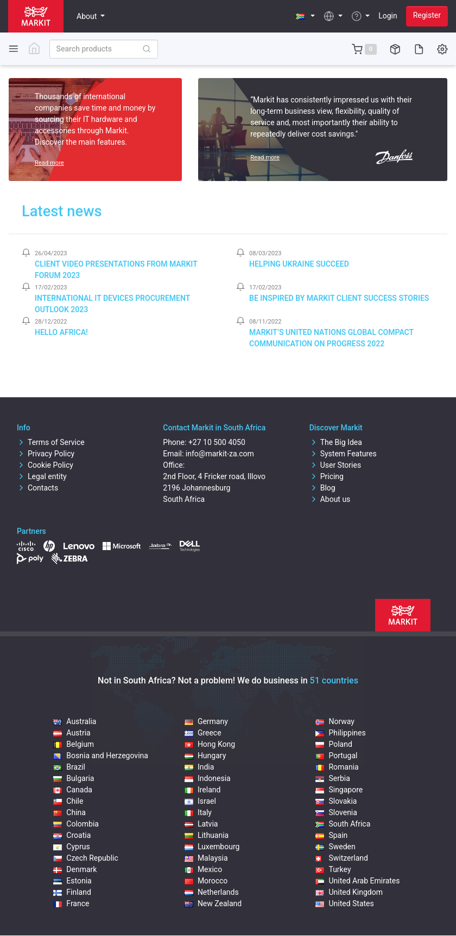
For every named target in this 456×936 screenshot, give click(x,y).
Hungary (205, 755)
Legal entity (42, 476)
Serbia (332, 778)
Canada (72, 789)
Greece (203, 732)
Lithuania (207, 835)
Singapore (339, 789)
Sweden (335, 846)
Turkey (333, 869)
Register (427, 15)
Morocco (206, 880)
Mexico (203, 869)
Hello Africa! (61, 332)
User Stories (335, 465)
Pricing (326, 476)
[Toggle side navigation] (13, 48)
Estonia (72, 880)
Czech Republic (85, 858)
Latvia (201, 823)
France (71, 903)
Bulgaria (73, 778)
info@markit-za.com (220, 453)
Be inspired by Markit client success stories (339, 298)
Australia (74, 721)
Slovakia (336, 801)
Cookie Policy (45, 465)
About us (330, 499)
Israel (200, 801)
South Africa (342, 823)
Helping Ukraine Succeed (299, 264)
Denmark (75, 869)
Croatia (72, 835)
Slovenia (336, 812)
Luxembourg (212, 846)
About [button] (88, 16)
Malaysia (206, 858)
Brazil (69, 767)
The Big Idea (335, 442)
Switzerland (341, 858)
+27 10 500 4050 (216, 442)
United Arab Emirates (357, 880)
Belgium (73, 744)
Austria (71, 732)
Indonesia (208, 778)
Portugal (336, 755)
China (69, 812)
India (199, 767)
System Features (343, 453)
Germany (206, 721)
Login (387, 15)
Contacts (37, 487)
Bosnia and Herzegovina (100, 755)
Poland (333, 744)
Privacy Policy (45, 453)
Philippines (340, 732)
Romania (336, 767)
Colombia (76, 823)
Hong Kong (210, 744)
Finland (72, 892)
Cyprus (71, 846)
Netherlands (212, 892)
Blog (322, 487)
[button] (305, 16)
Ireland (203, 789)
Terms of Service (51, 442)
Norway (334, 721)
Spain (331, 835)
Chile (68, 801)
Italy (198, 812)
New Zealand (213, 903)
